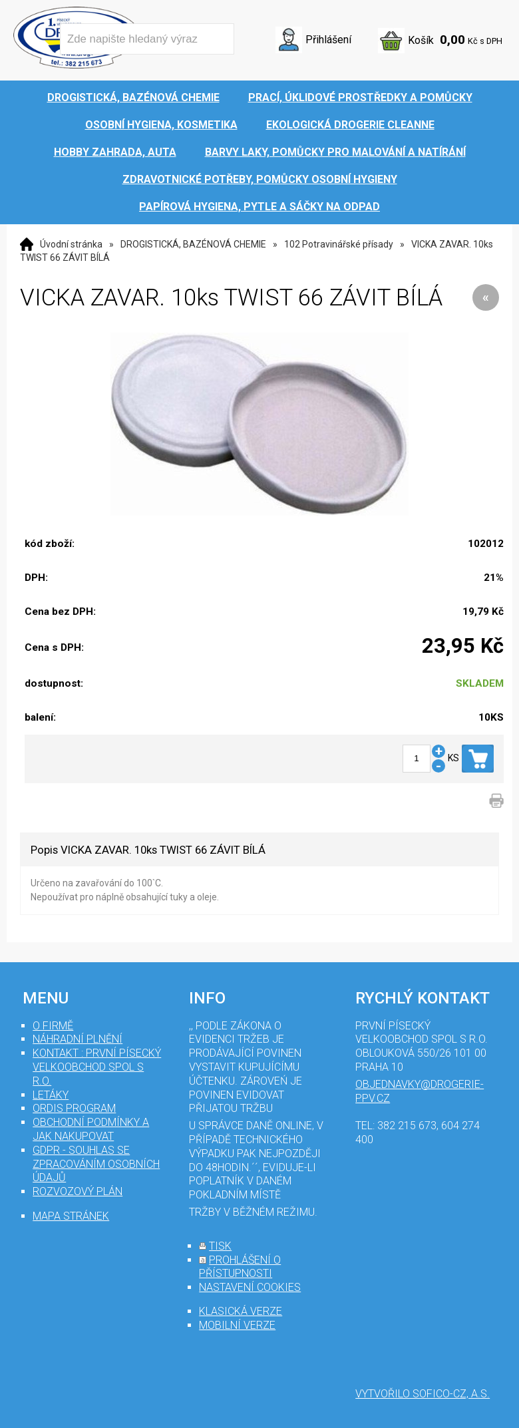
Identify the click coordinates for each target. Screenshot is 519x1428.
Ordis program (74, 1108)
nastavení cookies (250, 1287)
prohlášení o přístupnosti (240, 1267)
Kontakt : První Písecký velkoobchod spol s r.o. (97, 1067)
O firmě (53, 1025)
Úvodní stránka (71, 244)
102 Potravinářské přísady (338, 244)
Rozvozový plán (77, 1191)
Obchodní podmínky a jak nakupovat (91, 1129)
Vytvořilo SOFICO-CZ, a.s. (422, 1393)
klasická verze (240, 1311)
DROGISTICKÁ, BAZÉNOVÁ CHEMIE (193, 244)
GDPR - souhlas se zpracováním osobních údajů (96, 1164)
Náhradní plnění (77, 1039)
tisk (220, 1246)
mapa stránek (71, 1216)
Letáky (51, 1095)
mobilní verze (237, 1325)
